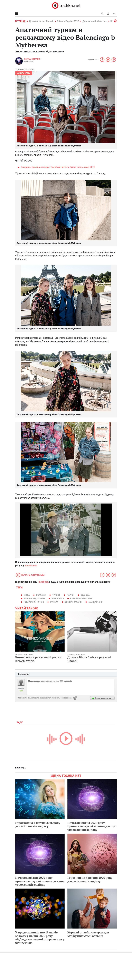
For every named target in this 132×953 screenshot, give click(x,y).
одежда (85, 595)
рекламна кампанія (81, 598)
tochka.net (31, 565)
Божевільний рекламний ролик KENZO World (38, 659)
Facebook (43, 582)
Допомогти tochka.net (41, 21)
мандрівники (95, 602)
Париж (70, 595)
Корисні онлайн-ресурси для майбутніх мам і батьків (88, 934)
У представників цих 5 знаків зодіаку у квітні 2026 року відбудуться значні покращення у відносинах (39, 937)
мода (27, 595)
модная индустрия (34, 598)
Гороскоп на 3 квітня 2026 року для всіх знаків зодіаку (89, 879)
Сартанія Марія (32, 59)
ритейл (54, 602)
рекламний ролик (34, 602)
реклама (41, 595)
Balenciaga (57, 598)
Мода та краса (23, 73)
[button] (108, 13)
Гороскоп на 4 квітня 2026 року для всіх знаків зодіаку (37, 824)
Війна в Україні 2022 (68, 21)
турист (56, 595)
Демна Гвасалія (73, 602)
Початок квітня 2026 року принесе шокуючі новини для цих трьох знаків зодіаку (92, 826)
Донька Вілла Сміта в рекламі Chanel (89, 659)
